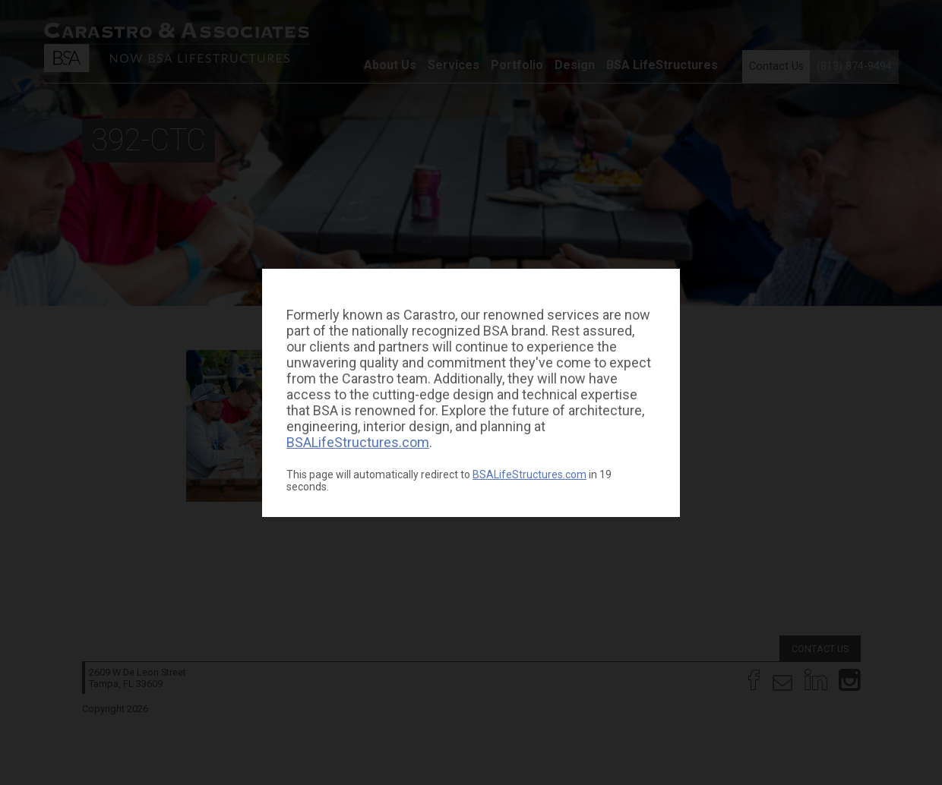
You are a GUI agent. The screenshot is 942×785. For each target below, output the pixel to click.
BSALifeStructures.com (357, 442)
